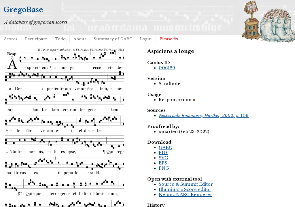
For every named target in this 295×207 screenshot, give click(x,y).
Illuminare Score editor (185, 189)
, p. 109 (204, 115)
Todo (60, 39)
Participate (36, 39)
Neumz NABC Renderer (185, 194)
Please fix (169, 39)
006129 (167, 67)
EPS (163, 163)
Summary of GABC (113, 39)
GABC (165, 147)
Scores (10, 39)
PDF (163, 152)
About (79, 39)
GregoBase (23, 9)
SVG (163, 157)
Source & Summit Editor (186, 184)
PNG (164, 168)
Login (146, 39)
